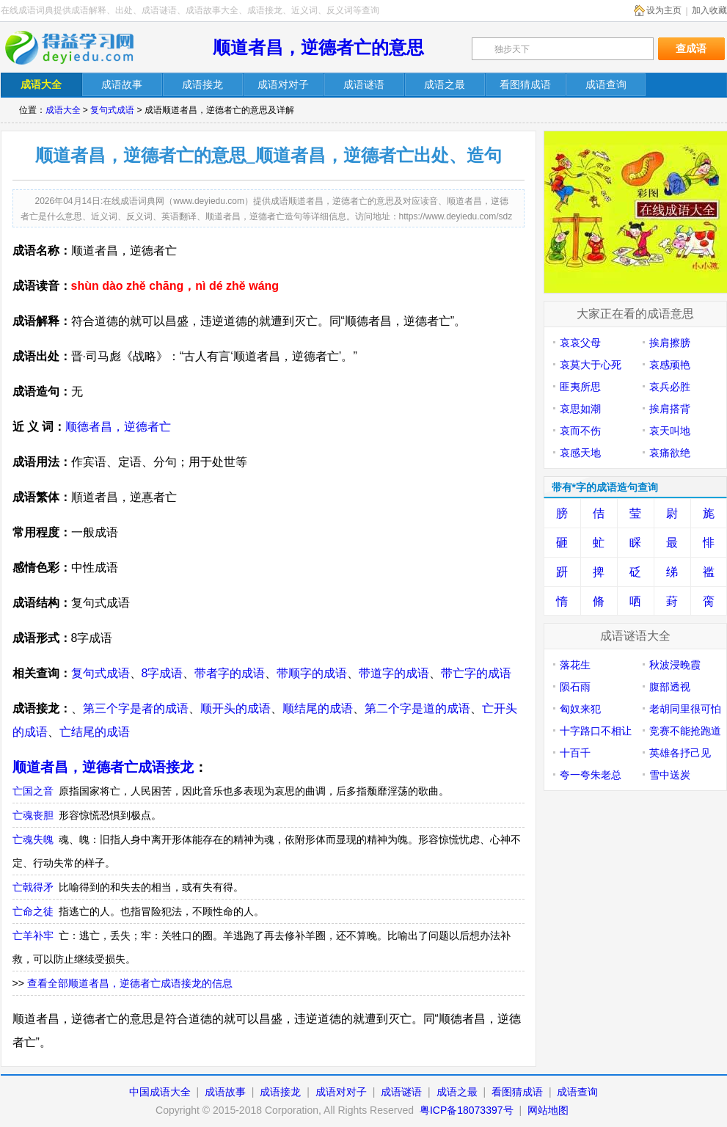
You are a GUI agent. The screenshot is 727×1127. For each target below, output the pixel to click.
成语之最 (457, 1092)
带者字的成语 (229, 673)
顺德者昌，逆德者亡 (118, 426)
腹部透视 (669, 687)
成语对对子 (341, 1092)
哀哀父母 (580, 343)
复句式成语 (112, 110)
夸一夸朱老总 (590, 775)
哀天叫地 (669, 431)
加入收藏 (709, 10)
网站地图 (548, 1110)
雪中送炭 (669, 775)
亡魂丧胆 (33, 815)
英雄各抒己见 (680, 753)
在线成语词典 (79, 47)
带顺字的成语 (312, 673)
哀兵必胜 (669, 387)
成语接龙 (280, 1092)
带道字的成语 (394, 673)
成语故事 (225, 1092)
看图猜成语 (517, 1092)
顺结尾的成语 (317, 708)
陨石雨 (575, 687)
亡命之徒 (33, 911)
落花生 (575, 665)
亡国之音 (33, 791)
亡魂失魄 (33, 839)
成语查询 (577, 1092)
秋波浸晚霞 (675, 665)
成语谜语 (401, 1092)
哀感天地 (580, 453)
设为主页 (664, 10)
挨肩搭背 (669, 409)
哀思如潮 (580, 409)
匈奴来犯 (580, 709)
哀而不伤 (580, 431)
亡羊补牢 (33, 935)
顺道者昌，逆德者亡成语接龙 (103, 767)
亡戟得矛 (33, 887)
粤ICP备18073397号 (468, 1110)
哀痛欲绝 (669, 453)
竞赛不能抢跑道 (685, 731)
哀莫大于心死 (590, 365)
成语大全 (63, 110)
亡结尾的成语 (94, 732)
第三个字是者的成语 (136, 708)
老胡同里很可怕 (685, 709)
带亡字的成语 (476, 673)
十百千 (575, 753)
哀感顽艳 (669, 365)
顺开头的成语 (235, 708)
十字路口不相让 (596, 731)
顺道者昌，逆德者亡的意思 (318, 47)
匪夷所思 (580, 387)
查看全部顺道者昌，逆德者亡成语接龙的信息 (130, 983)
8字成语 (162, 673)
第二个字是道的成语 (417, 708)
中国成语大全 (160, 1092)
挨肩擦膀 (669, 343)
